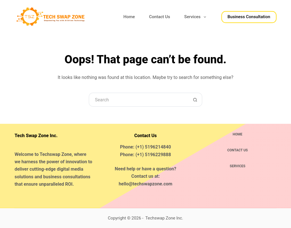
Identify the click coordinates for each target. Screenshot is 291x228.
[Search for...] (138, 100)
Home (129, 16)
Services (196, 17)
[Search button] (195, 100)
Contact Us (159, 16)
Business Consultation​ (249, 16)
